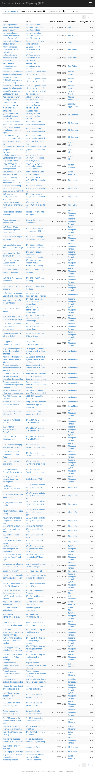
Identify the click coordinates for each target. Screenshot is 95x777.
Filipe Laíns (73, 180)
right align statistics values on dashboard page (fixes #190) (11, 27)
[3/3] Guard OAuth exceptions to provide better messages (11, 229)
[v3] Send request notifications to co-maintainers (10, 49)
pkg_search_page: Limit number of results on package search (12, 166)
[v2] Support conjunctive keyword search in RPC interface (12, 359)
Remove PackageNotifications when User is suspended (13, 390)
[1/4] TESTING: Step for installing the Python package (35, 632)
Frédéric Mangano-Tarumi (72, 213)
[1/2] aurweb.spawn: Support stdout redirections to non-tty (34, 254)
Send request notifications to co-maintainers (10, 66)
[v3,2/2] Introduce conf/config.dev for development (10, 479)
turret (70, 43)
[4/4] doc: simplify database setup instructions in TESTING (13, 180)
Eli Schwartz (73, 115)
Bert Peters (72, 49)
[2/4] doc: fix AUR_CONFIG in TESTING (10, 196)
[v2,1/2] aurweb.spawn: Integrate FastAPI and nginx (35, 548)
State (92, 21)
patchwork (26, 771)
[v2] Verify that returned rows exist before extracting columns (12, 757)
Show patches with (12, 11)
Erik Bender (73, 27)
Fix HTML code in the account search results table (12, 720)
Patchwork (7, 3)
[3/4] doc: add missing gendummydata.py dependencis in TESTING (13, 188)
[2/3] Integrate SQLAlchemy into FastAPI (10, 429)
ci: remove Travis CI (11, 571)
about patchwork (66, 771)
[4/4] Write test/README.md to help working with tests (13, 632)
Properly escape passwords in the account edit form (13, 665)
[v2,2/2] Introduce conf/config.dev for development (10, 548)
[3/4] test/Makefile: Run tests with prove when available (12, 640)
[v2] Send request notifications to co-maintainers (10, 57)
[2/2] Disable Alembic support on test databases (11, 696)
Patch (5, 21)
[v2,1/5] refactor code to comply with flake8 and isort (35, 487)
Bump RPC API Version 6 (13, 373)
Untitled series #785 (34, 479)
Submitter (72, 21)
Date (61, 21)
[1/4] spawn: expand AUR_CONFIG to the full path (36, 180)
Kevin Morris (73, 295)
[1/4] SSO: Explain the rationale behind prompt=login (35, 301)
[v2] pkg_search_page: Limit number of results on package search (12, 158)
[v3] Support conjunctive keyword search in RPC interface (12, 351)
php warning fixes (33, 747)
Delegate (84, 21)
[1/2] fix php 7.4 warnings (13, 751)
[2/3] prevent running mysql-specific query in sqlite (12, 130)
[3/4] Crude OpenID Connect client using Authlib (11, 454)
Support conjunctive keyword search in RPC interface (12, 367)
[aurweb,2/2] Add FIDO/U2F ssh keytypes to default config (12, 80)
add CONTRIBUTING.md (13, 526)
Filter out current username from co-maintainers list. (10, 105)
